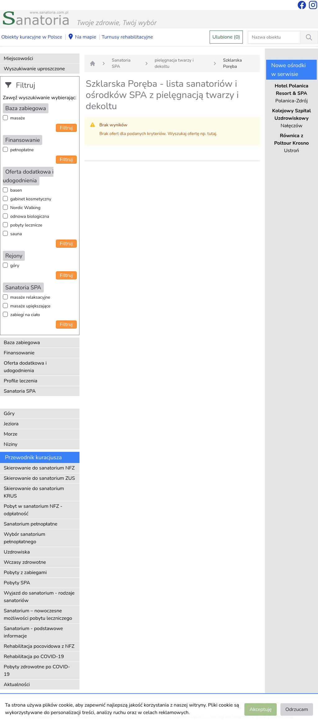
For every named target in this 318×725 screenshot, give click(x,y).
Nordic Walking (25, 208)
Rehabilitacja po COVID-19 (34, 656)
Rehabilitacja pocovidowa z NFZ (39, 646)
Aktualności (17, 684)
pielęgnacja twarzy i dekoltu (174, 63)
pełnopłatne (22, 150)
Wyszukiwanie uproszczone (34, 68)
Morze (10, 434)
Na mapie (82, 37)
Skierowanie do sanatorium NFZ (39, 468)
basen (16, 190)
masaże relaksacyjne (30, 297)
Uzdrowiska (17, 552)
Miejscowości (18, 58)
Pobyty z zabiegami (25, 572)
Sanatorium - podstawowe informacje (33, 632)
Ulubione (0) (226, 37)
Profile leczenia (20, 380)
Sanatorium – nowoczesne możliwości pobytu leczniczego (38, 614)
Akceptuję (260, 709)
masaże (17, 118)
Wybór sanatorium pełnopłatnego (24, 538)
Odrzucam (296, 709)
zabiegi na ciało (25, 315)
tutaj (211, 134)
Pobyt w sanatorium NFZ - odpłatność (33, 510)
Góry (9, 413)
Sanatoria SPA (20, 391)
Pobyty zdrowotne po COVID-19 (37, 670)
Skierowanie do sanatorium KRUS (34, 492)
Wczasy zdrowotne (25, 562)
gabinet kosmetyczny (30, 199)
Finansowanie (19, 352)
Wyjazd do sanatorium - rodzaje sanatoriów (39, 597)
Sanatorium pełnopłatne (30, 524)
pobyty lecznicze (26, 225)
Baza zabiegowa (22, 342)
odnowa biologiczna (29, 216)
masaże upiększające (30, 306)
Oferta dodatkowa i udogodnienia (25, 367)
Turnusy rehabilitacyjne (127, 37)
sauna (16, 234)
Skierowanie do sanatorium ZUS (39, 478)
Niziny (10, 444)
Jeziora (11, 423)
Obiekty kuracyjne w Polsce (31, 37)
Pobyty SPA (17, 582)
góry (14, 266)
